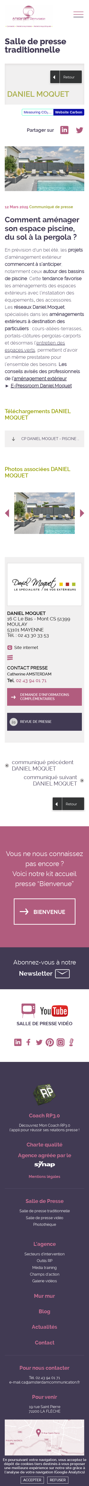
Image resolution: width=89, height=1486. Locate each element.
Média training (44, 1267)
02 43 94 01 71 (31, 680)
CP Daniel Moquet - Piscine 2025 (52, 438)
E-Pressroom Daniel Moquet (41, 386)
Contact (44, 1343)
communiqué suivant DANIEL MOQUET (50, 780)
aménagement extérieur (40, 378)
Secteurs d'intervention (44, 1254)
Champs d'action (44, 1274)
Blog (44, 1311)
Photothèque (44, 1224)
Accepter (32, 1480)
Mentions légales (44, 1177)
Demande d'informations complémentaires (44, 697)
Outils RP (44, 1260)
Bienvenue (49, 912)
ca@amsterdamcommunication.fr (50, 1382)
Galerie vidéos (44, 1281)
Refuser (58, 1480)
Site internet (26, 647)
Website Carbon (68, 112)
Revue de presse (36, 722)
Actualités (44, 1327)
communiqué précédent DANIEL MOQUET (43, 765)
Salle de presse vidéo (44, 1023)
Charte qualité (44, 1145)
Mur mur (44, 1296)
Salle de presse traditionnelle (44, 1211)
